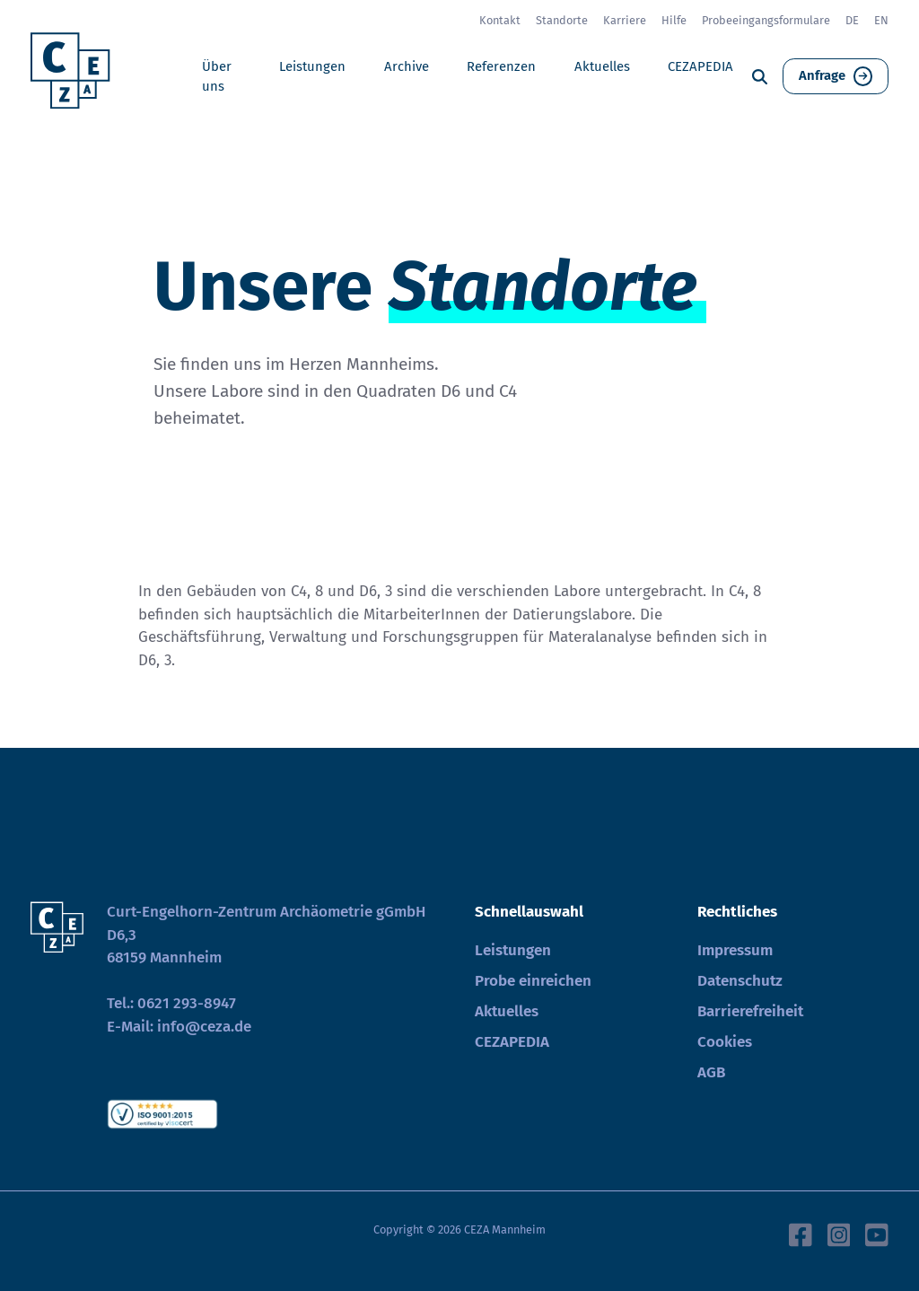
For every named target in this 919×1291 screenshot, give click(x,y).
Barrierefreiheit (750, 1011)
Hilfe (674, 20)
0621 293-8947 (186, 1003)
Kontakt (500, 20)
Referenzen (501, 66)
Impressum (735, 950)
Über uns (217, 76)
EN (881, 20)
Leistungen (312, 66)
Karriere (624, 20)
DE (852, 20)
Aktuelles (602, 66)
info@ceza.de (204, 1026)
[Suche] (759, 76)
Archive (406, 66)
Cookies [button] (724, 1041)
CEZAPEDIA (700, 66)
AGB (711, 1072)
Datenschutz (740, 980)
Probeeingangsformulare (766, 20)
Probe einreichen (533, 980)
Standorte (562, 20)
